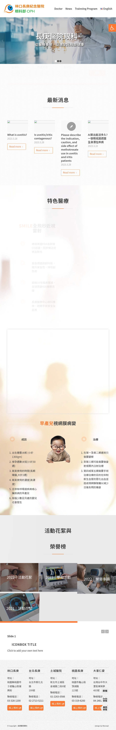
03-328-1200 (14, 700)
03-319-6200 (78, 700)
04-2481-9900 (100, 700)
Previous (2, 40)
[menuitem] (58, 8)
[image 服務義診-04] (19, 577)
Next (113, 40)
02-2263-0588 (57, 696)
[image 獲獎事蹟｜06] (58, 577)
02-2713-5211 (36, 700)
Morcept (106, 726)
